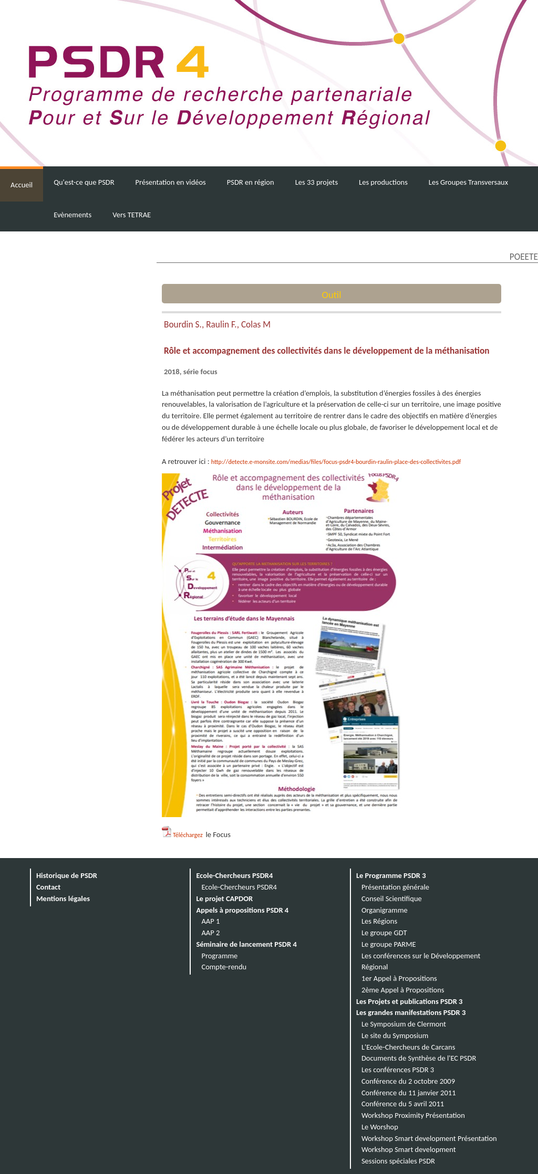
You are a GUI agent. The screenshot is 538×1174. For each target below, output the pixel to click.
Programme (219, 955)
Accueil (22, 184)
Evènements (72, 214)
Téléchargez (188, 835)
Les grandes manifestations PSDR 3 (410, 1012)
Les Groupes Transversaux (468, 182)
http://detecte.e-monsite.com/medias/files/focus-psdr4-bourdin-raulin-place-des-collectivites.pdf (336, 462)
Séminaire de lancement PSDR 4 (246, 944)
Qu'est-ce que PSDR (84, 182)
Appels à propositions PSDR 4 (242, 910)
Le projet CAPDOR (224, 898)
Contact (48, 887)
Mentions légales (63, 898)
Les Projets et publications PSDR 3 (409, 1001)
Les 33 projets (316, 182)
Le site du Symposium (394, 1035)
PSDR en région (250, 182)
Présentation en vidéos (171, 182)
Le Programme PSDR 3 (391, 875)
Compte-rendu (223, 966)
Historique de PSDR (66, 875)
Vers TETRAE (131, 214)
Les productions (383, 182)
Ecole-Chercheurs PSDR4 (234, 875)
